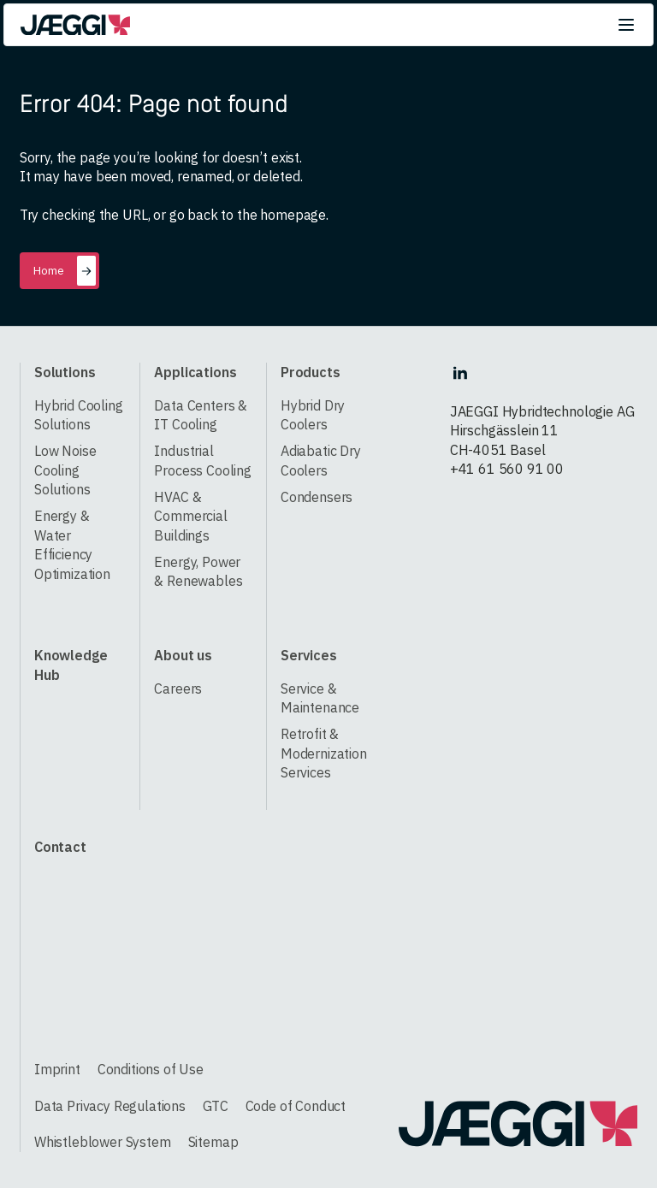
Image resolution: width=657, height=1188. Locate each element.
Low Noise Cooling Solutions (65, 469)
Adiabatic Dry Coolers (321, 460)
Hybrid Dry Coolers (313, 415)
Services (309, 655)
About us (183, 655)
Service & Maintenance (320, 698)
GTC (215, 1105)
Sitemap (213, 1141)
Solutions (65, 372)
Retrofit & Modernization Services (324, 752)
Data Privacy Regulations (110, 1105)
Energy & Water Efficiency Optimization (72, 544)
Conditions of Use (151, 1069)
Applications (195, 372)
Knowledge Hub (71, 664)
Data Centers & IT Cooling (200, 415)
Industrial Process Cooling (203, 460)
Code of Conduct (296, 1105)
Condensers (316, 496)
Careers (178, 688)
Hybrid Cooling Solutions (78, 415)
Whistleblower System (102, 1141)
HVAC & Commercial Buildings (190, 516)
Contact (60, 846)
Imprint (57, 1069)
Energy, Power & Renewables (198, 571)
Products (310, 372)
